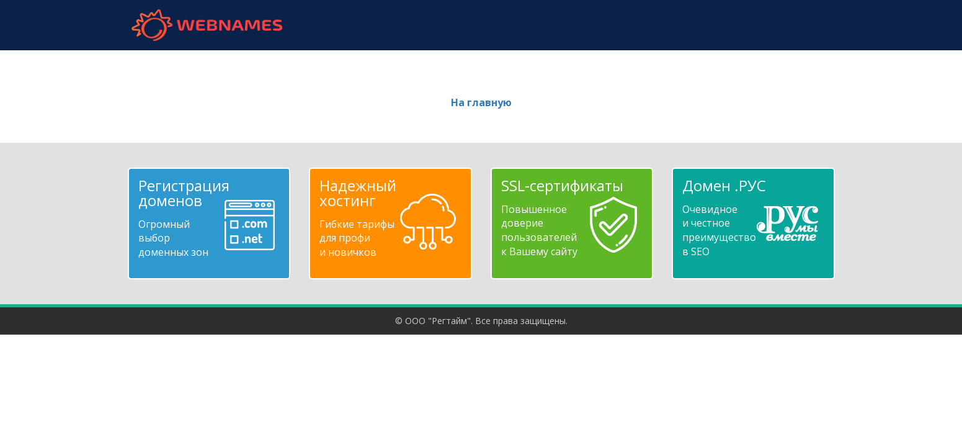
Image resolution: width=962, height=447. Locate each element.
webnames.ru (207, 25)
